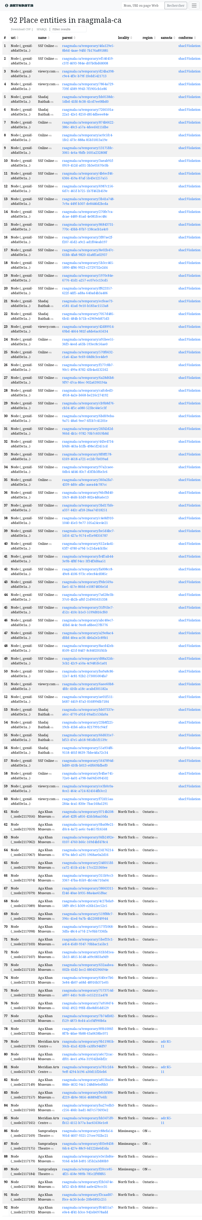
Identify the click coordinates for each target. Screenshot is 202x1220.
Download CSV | (22, 29)
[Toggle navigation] (194, 5)
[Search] (143, 5)
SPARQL (42, 29)
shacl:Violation (189, 46)
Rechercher (176, 5)
